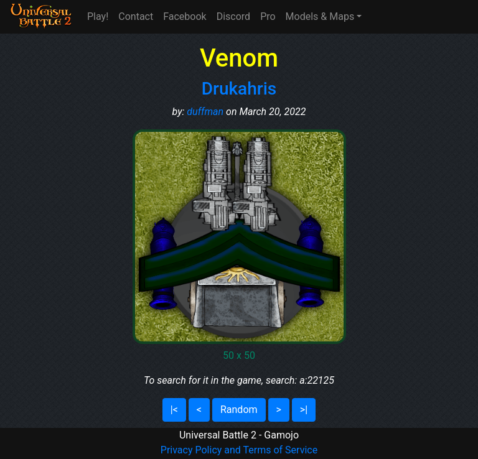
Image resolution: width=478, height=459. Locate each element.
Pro (267, 16)
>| (303, 409)
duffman (205, 112)
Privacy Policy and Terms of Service (239, 450)
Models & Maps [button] (320, 16)
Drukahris (239, 88)
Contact (135, 16)
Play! (97, 16)
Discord (233, 16)
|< (174, 409)
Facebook (184, 16)
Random (239, 409)
